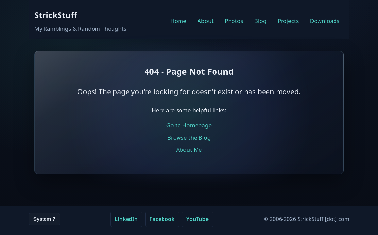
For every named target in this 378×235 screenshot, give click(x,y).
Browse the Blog (189, 137)
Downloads (325, 20)
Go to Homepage (189, 125)
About (206, 20)
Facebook (162, 219)
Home (178, 20)
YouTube (197, 219)
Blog (260, 20)
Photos (234, 20)
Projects (288, 20)
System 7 (44, 219)
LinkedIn (126, 219)
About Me (189, 149)
